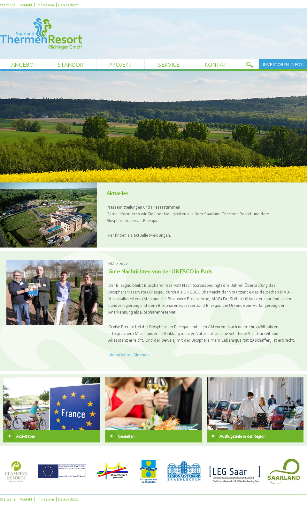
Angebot (24, 64)
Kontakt (26, 5)
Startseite (8, 5)
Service (169, 64)
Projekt (120, 64)
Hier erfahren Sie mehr (129, 354)
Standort (72, 64)
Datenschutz (68, 5)
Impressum (45, 5)
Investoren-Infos (283, 64)
